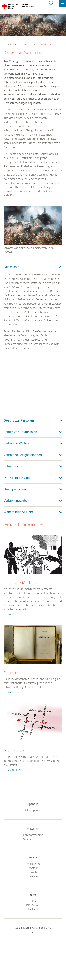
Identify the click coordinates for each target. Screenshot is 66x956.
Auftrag (33, 44)
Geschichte (13, 672)
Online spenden (33, 810)
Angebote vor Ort (33, 839)
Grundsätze (14, 750)
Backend (33, 909)
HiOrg (33, 901)
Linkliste (33, 876)
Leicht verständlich (20, 582)
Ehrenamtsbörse (33, 835)
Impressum (33, 864)
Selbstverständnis (20, 44)
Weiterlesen (15, 614)
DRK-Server (33, 905)
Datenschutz (33, 872)
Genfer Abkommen (46, 44)
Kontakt (33, 868)
